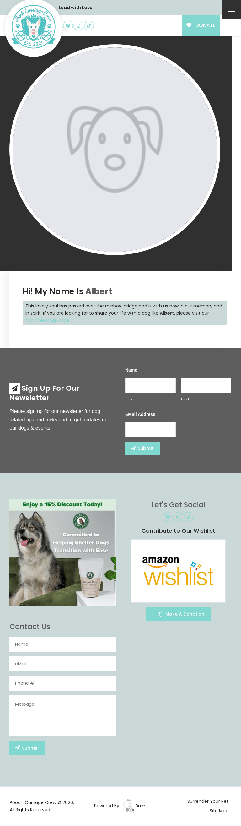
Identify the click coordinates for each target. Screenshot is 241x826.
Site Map (219, 810)
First (130, 399)
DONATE (201, 25)
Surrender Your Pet (207, 801)
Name (131, 369)
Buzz (134, 806)
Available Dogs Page (47, 320)
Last (185, 399)
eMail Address (140, 414)
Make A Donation (181, 615)
